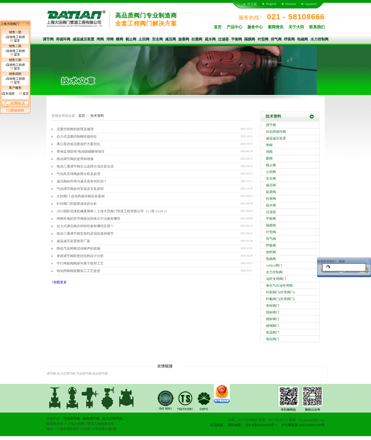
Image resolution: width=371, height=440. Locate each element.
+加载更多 (59, 282)
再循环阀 (63, 39)
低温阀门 (272, 332)
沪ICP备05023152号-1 (261, 425)
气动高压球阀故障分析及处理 (78, 174)
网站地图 (234, 425)
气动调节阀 (83, 373)
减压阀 (170, 39)
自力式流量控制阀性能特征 (77, 136)
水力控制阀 (319, 39)
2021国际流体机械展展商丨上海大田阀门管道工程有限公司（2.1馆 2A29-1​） (113, 211)
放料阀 (271, 252)
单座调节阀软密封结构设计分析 (80, 256)
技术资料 (97, 116)
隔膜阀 (249, 39)
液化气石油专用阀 (279, 285)
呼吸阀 (289, 39)
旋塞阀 (183, 39)
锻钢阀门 (272, 326)
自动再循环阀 (276, 132)
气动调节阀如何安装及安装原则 (80, 189)
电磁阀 (302, 39)
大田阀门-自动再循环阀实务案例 (81, 196)
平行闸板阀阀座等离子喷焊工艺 (80, 263)
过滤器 (223, 39)
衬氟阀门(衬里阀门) (280, 299)
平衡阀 (236, 39)
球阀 (110, 39)
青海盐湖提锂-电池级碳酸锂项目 (81, 151)
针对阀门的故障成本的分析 (77, 204)
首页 (218, 27)
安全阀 (157, 39)
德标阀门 (272, 319)
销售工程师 (15, 38)
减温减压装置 (83, 39)
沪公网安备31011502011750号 (303, 425)
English (271, 4)
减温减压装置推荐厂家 (73, 241)
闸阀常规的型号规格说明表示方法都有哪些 (88, 219)
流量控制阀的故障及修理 (75, 129)
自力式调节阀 (65, 373)
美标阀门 (272, 305)
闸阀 (100, 39)
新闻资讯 (275, 27)
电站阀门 (272, 339)
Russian (290, 4)
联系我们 (317, 27)
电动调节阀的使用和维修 (75, 159)
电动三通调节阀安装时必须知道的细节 (85, 233)
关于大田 (296, 27)
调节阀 (48, 39)
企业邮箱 (216, 425)
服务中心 (255, 27)
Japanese (311, 4)
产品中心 (234, 27)
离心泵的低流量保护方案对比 (78, 144)
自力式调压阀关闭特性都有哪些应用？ (85, 226)
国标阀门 (272, 312)
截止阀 (130, 39)
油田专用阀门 (276, 279)
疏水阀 (210, 39)
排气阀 (276, 39)
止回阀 (144, 39)
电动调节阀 (99, 373)
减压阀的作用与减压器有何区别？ (82, 181)
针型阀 (263, 39)
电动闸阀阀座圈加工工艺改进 (78, 271)
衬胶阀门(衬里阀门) (280, 292)
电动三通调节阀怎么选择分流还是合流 (85, 166)
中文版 (252, 4)
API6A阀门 (274, 265)
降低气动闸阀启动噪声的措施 (78, 248)
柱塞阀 (196, 39)
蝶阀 (119, 39)
